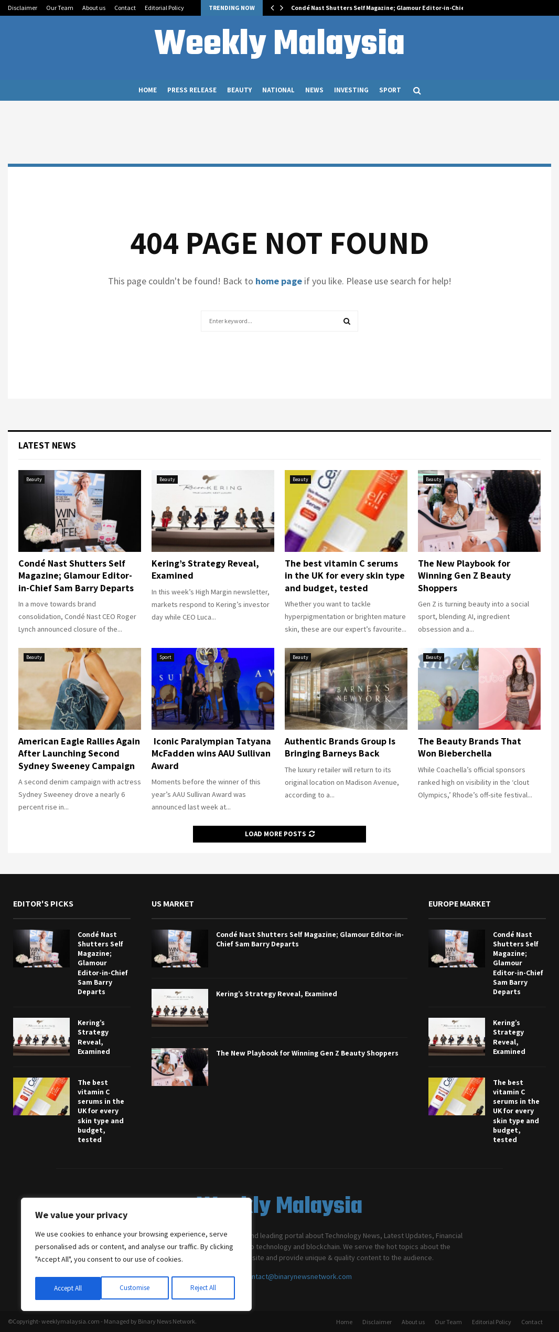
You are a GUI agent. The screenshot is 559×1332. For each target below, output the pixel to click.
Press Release (192, 90)
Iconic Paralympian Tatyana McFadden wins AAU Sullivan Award (211, 753)
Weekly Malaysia (279, 45)
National (278, 90)
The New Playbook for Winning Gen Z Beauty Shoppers (464, 575)
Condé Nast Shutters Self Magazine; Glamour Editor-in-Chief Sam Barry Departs (76, 575)
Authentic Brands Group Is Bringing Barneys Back (340, 747)
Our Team (59, 8)
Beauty (239, 90)
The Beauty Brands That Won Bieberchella (469, 747)
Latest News (47, 445)
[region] (136, 1256)
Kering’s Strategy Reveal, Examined (94, 1037)
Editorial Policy (164, 8)
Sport (390, 90)
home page (278, 281)
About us (93, 8)
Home (147, 90)
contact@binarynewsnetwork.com (298, 1276)
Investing (351, 90)
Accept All (205, 1288)
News (314, 90)
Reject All (137, 1288)
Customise (68, 1288)
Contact (125, 8)
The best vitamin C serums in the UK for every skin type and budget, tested (345, 575)
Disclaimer (22, 8)
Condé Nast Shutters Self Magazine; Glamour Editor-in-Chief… (381, 8)
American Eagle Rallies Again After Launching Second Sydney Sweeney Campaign (79, 753)
